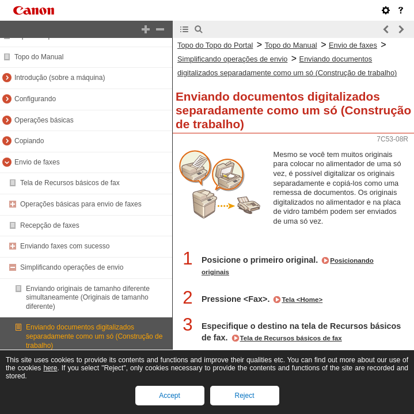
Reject (244, 396)
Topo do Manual (38, 57)
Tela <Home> (302, 299)
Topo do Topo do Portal (215, 45)
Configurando (35, 99)
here (50, 368)
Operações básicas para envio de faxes (81, 204)
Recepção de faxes (49, 225)
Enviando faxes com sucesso (64, 246)
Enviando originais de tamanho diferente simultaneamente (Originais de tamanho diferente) (88, 297)
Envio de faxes (37, 162)
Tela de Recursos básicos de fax (70, 183)
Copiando (29, 141)
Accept (169, 396)
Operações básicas (44, 120)
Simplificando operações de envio (71, 267)
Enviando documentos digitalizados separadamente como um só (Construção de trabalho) (94, 336)
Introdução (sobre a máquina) (59, 78)
